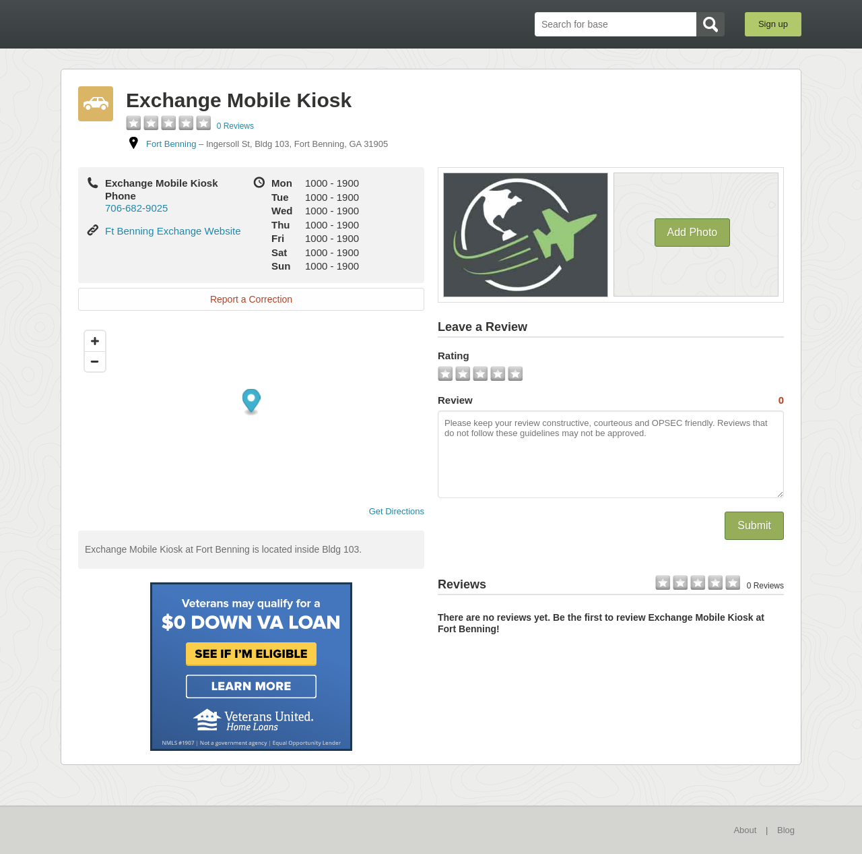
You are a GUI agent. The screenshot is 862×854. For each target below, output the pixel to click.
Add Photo (692, 232)
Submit (754, 525)
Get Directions (391, 511)
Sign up (773, 24)
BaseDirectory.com (159, 23)
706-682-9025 (136, 208)
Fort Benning (171, 144)
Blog (786, 830)
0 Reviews (235, 126)
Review (611, 400)
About (744, 830)
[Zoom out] (95, 361)
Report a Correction (251, 299)
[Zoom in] (95, 341)
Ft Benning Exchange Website (173, 231)
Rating (453, 355)
